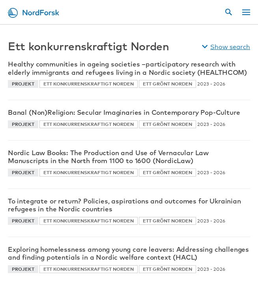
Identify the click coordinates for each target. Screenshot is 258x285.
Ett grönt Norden (167, 84)
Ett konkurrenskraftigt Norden (88, 84)
